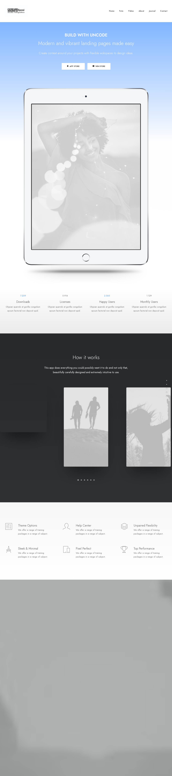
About (141, 11)
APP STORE (73, 67)
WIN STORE (99, 67)
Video (131, 11)
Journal (152, 11)
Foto (121, 11)
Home (111, 11)
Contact (163, 11)
